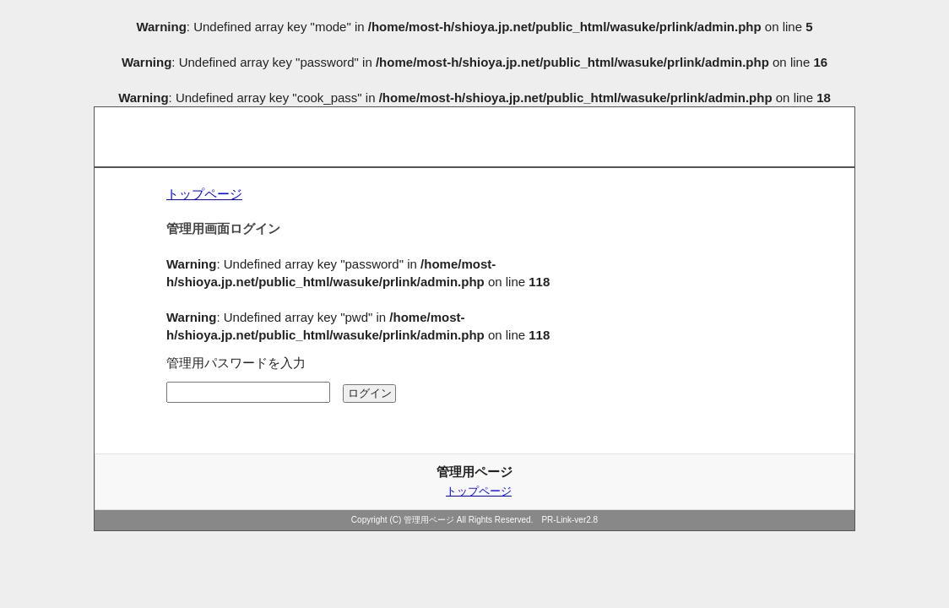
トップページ (204, 194)
